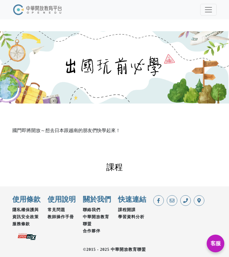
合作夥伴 (91, 231)
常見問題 (56, 210)
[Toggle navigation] (208, 10)
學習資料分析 (131, 217)
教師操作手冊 (61, 217)
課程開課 (127, 210)
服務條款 (21, 224)
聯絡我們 (91, 210)
